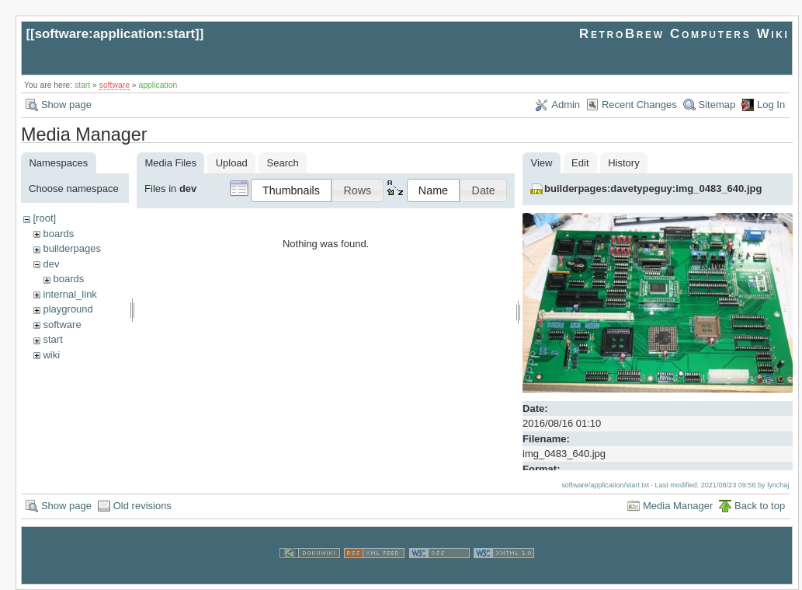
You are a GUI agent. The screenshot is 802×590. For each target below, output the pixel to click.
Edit (579, 163)
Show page (66, 104)
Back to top (759, 505)
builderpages (71, 248)
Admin (565, 104)
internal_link (69, 294)
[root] (44, 218)
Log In (771, 104)
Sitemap (717, 104)
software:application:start (115, 33)
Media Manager (678, 505)
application (158, 85)
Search (283, 163)
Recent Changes (639, 104)
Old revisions (142, 505)
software (114, 85)
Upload (232, 163)
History (623, 163)
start (82, 85)
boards (58, 233)
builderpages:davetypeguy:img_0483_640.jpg (653, 188)
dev (51, 264)
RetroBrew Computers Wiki (684, 33)
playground (67, 309)
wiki (51, 355)
